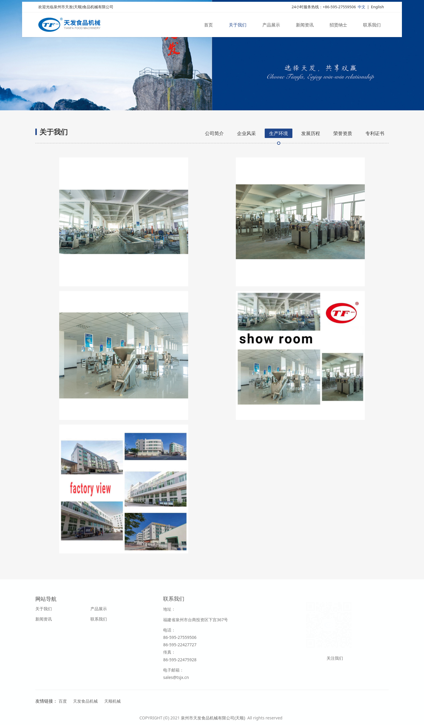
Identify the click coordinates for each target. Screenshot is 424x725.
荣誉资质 (342, 133)
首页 (208, 26)
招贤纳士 (338, 26)
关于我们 (237, 26)
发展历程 (310, 133)
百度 (63, 701)
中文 (361, 8)
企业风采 (246, 133)
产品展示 (271, 26)
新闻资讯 (305, 26)
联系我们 (372, 26)
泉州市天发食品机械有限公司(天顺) (213, 718)
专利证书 (374, 133)
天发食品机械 (85, 701)
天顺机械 (112, 701)
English (377, 8)
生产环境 (278, 133)
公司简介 (214, 133)
